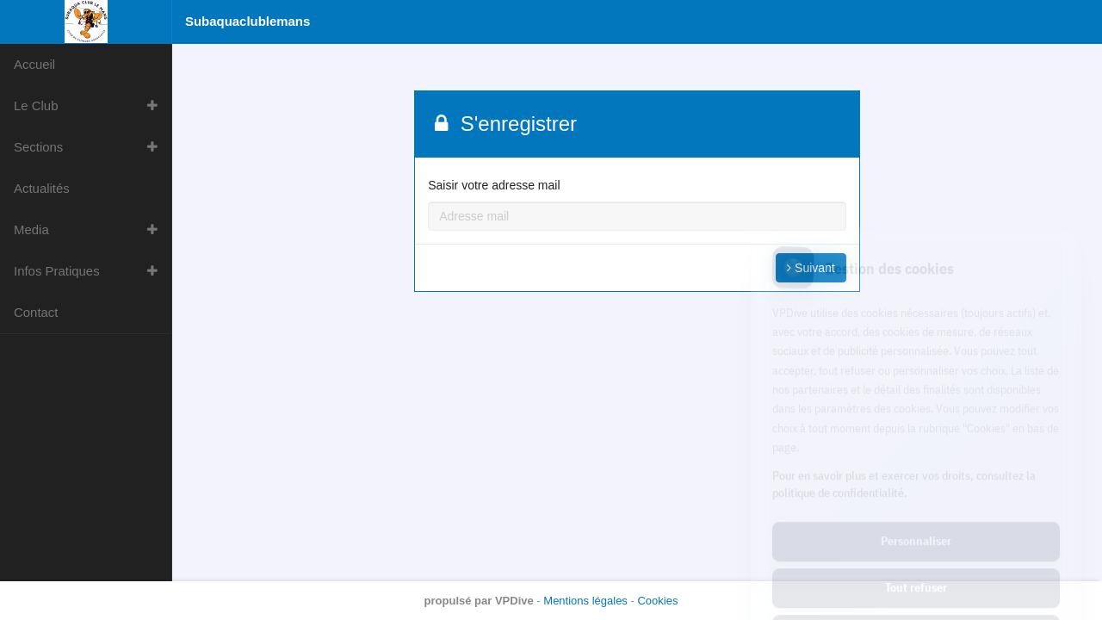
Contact (36, 312)
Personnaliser (916, 465)
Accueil (34, 64)
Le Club (36, 105)
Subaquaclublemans (247, 21)
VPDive (514, 600)
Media (31, 229)
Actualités (42, 188)
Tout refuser (916, 511)
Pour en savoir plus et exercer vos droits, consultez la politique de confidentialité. (904, 407)
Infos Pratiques (57, 271)
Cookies (657, 600)
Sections (38, 147)
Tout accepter (916, 558)
